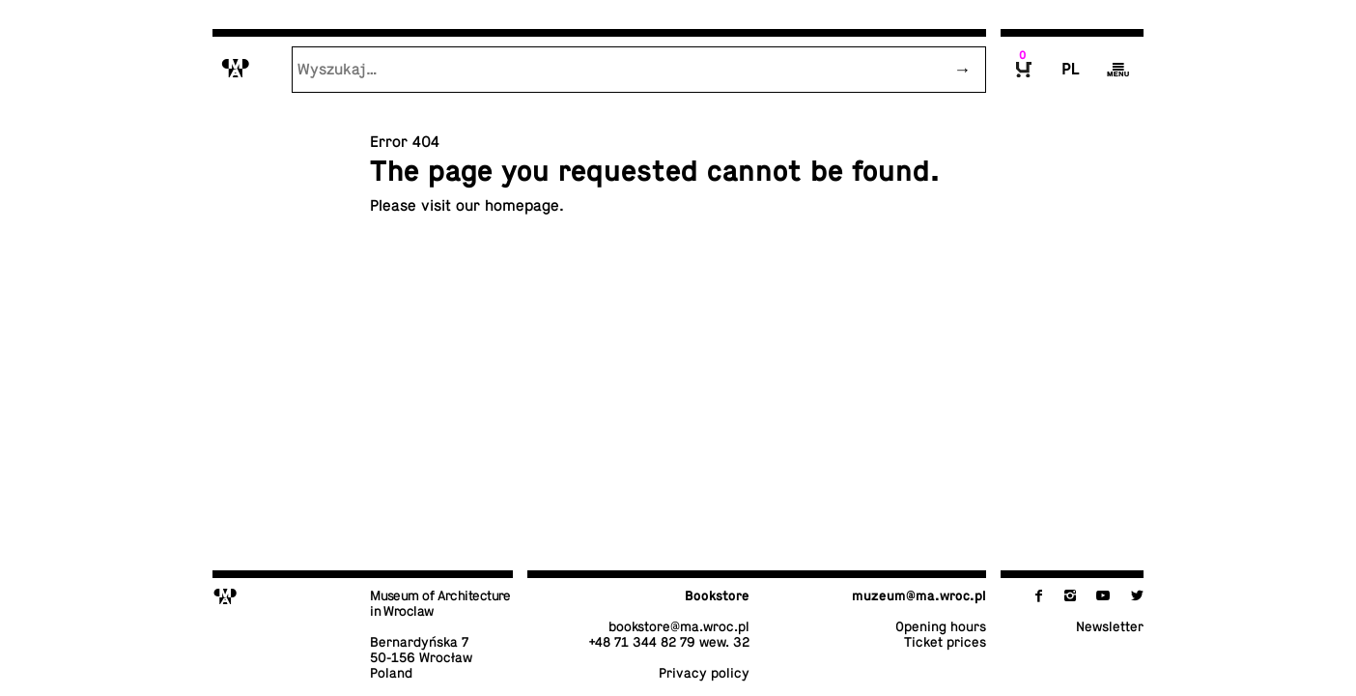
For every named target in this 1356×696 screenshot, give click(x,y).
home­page (522, 206)
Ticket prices (945, 642)
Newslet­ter (1110, 626)
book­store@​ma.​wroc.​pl (678, 626)
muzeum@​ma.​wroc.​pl (919, 595)
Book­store (717, 595)
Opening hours (940, 626)
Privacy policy (704, 673)
